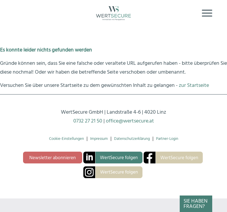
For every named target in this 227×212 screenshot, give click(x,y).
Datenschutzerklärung (132, 139)
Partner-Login (167, 139)
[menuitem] (204, 13)
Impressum (99, 139)
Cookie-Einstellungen (66, 139)
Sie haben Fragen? (195, 204)
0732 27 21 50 (87, 121)
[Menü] (204, 13)
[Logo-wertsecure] (113, 13)
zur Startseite (194, 85)
